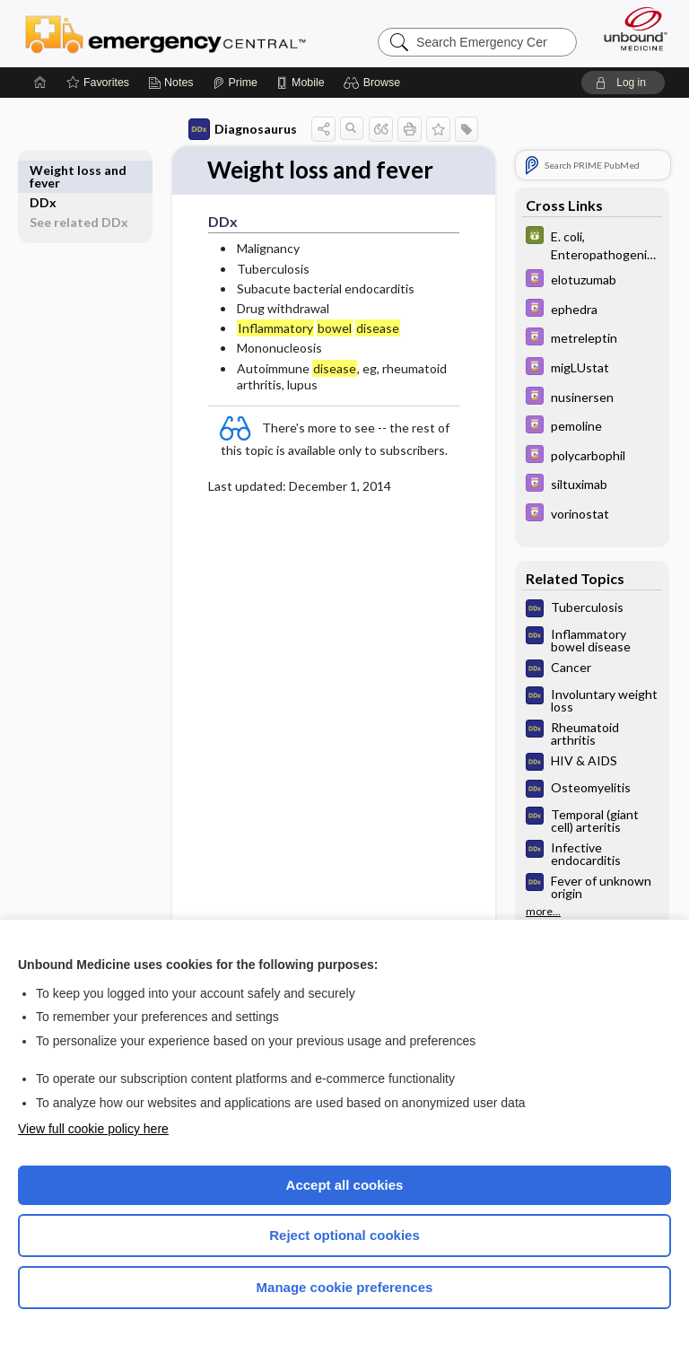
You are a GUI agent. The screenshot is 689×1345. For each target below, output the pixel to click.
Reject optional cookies (344, 1235)
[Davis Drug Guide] (592, 280)
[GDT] (592, 244)
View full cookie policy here (93, 1129)
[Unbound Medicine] (629, 28)
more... (543, 911)
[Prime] (235, 82)
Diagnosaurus (242, 129)
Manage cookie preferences (345, 1287)
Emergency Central (165, 33)
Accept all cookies (345, 1184)
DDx (43, 170)
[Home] (40, 82)
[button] (375, 82)
